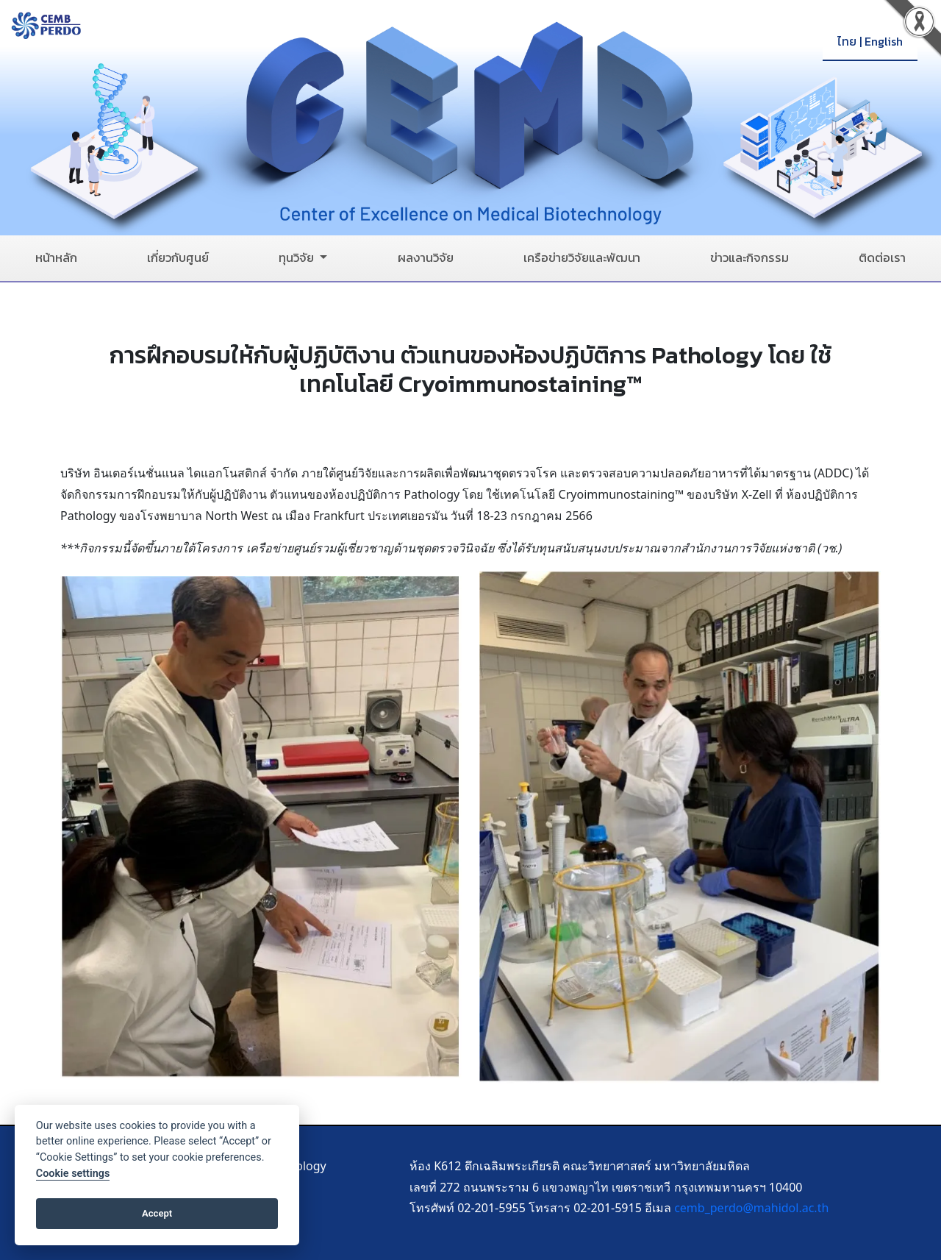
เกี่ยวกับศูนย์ (178, 258)
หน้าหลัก (56, 258)
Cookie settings (73, 1173)
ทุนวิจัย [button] (298, 258)
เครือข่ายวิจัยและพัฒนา (581, 258)
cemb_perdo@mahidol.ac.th (751, 1208)
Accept (157, 1213)
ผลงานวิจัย (426, 258)
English (884, 41)
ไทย (846, 41)
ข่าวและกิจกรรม (749, 258)
